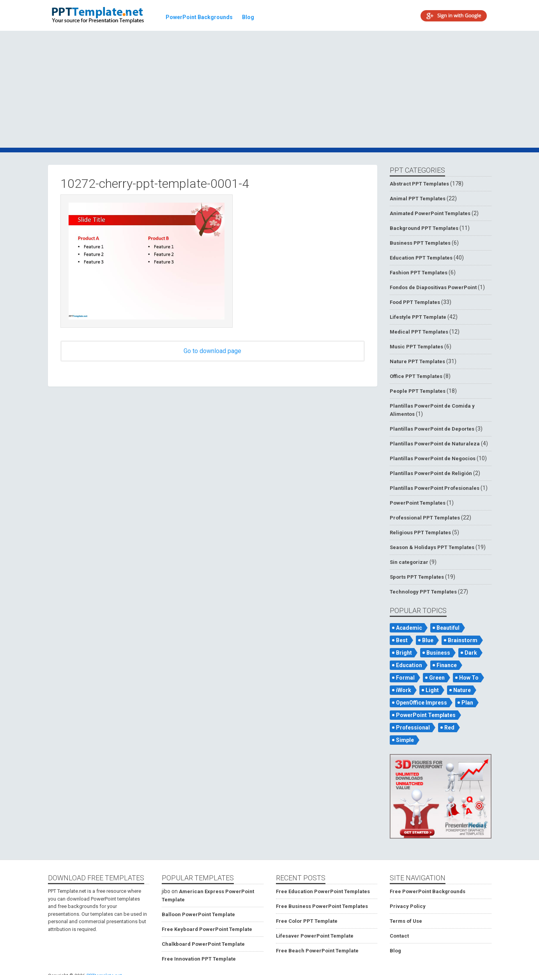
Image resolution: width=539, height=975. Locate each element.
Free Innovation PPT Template (199, 959)
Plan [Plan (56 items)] (467, 702)
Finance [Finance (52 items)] (447, 665)
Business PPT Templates (420, 243)
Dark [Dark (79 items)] (471, 653)
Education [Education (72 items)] (409, 665)
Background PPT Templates (424, 228)
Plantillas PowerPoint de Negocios (432, 458)
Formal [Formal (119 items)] (405, 678)
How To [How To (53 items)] (469, 678)
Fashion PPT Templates (418, 273)
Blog (248, 17)
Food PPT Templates (415, 302)
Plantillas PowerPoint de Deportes (432, 429)
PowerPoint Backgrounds (199, 17)
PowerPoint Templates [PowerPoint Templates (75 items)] (426, 715)
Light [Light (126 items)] (432, 690)
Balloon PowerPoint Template (198, 914)
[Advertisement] (270, 90)
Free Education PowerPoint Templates (323, 891)
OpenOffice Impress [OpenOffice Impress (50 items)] (421, 702)
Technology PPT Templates (423, 592)
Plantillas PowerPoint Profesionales (434, 488)
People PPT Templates (417, 391)
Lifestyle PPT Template (418, 317)
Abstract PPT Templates (419, 184)
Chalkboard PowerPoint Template (203, 944)
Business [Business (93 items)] (438, 653)
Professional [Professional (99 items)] (413, 727)
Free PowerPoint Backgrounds (427, 891)
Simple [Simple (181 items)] (405, 740)
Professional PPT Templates (425, 518)
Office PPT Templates (416, 376)
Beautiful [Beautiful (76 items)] (448, 628)
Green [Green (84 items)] (437, 678)
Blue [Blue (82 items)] (427, 640)
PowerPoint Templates (417, 503)
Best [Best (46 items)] (402, 640)
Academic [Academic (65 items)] (409, 628)
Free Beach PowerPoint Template (317, 951)
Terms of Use (406, 921)
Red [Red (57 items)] (449, 727)
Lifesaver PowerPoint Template (314, 936)
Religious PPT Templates (420, 532)
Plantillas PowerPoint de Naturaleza (435, 444)
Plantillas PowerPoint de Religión (431, 473)
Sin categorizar (409, 562)
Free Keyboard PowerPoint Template (207, 929)
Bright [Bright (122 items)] (404, 653)
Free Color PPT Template (307, 921)
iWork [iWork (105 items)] (403, 690)
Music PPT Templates (416, 347)
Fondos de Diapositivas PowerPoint (433, 287)
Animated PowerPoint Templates (430, 213)
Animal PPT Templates (417, 198)
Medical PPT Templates (419, 332)
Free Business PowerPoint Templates (322, 906)
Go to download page (212, 351)
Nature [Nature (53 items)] (462, 690)
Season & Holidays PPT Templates (432, 547)
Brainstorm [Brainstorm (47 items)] (462, 640)
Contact (399, 936)
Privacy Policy (408, 906)
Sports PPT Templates (417, 577)
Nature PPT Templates (417, 361)
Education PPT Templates (421, 258)
